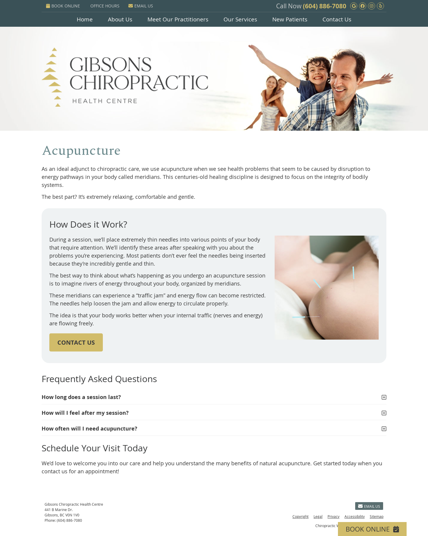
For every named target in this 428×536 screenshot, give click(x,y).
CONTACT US (76, 342)
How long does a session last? (81, 397)
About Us (120, 19)
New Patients (289, 19)
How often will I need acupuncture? (89, 428)
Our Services (240, 19)
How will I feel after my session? (85, 413)
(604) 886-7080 (324, 6)
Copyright (300, 516)
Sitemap (376, 516)
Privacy (333, 516)
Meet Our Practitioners (177, 19)
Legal (318, 516)
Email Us (140, 6)
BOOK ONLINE (63, 6)
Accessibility (354, 516)
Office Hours (104, 6)
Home (85, 19)
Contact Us (336, 19)
